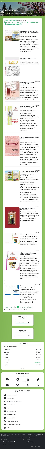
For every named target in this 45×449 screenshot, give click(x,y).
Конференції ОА (9, 418)
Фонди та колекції (13, 20)
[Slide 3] (22, 368)
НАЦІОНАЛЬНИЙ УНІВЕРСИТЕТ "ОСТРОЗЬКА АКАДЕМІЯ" (18, 13)
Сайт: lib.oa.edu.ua (29, 441)
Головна (6, 20)
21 (18, 307)
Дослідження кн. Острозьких (12, 424)
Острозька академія (10, 395)
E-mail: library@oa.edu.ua (30, 442)
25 (27, 307)
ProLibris (7, 428)
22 (20, 307)
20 (15, 307)
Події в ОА (8, 408)
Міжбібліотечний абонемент (12, 401)
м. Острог (5, 442)
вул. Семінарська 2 (7, 444)
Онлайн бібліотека (10, 411)
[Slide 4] (23, 368)
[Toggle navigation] (1, 1)
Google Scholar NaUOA (11, 421)
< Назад (6, 307)
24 (24, 307)
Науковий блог (9, 398)
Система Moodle (9, 405)
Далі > (30, 307)
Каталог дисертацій (10, 414)
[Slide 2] (21, 368)
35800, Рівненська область (9, 441)
